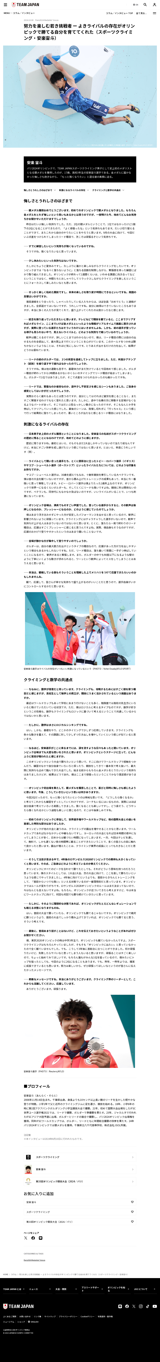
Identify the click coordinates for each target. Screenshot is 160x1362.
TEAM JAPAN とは (14, 1289)
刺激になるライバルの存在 (72, 190)
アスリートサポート (92, 1289)
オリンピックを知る (118, 1289)
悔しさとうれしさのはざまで (38, 190)
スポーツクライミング (38, 1212)
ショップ (21, 1321)
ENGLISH (34, 1321)
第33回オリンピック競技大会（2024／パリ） (50, 1221)
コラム (14, 1274)
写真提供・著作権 (105, 1316)
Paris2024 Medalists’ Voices (34, 1260)
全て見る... (141, 13)
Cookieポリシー (88, 1316)
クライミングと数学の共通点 (106, 190)
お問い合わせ (25, 1316)
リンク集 (37, 1316)
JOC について (144, 1289)
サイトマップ (50, 1316)
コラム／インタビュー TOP (119, 13)
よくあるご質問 (9, 1316)
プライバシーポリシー (68, 1316)
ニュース (40, 1289)
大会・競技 (66, 1289)
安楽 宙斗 (31, 1202)
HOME (5, 1274)
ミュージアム (8, 1321)
